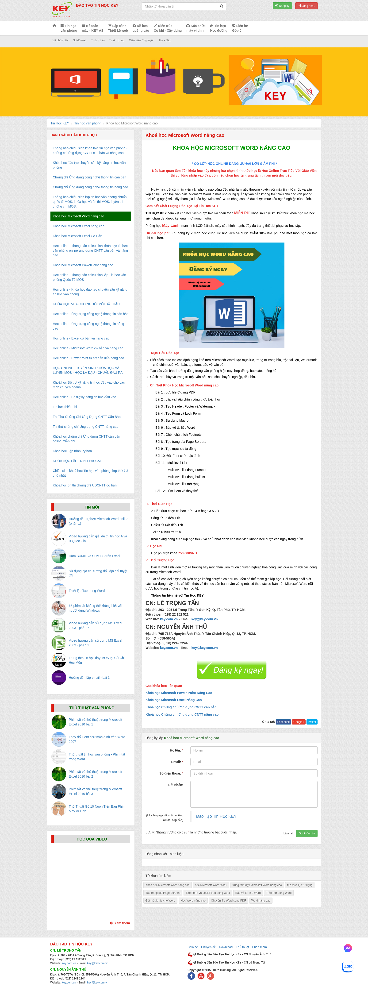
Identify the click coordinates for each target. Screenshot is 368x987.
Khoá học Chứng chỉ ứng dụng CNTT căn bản (181, 707)
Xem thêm (120, 923)
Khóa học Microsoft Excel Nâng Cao (174, 700)
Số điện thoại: (171, 773)
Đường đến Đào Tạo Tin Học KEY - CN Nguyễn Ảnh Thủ (232, 954)
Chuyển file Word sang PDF (228, 900)
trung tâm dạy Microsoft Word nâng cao (257, 885)
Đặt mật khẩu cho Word (160, 900)
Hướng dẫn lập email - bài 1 (89, 677)
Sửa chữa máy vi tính (195, 28)
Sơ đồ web (79, 40)
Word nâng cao (260, 900)
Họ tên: (176, 750)
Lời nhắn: (175, 785)
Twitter (312, 722)
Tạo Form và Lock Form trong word (208, 892)
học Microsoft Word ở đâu (211, 885)
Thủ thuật (242, 947)
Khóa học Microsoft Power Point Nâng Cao (179, 693)
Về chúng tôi (60, 40)
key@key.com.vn (205, 619)
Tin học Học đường (218, 28)
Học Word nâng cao (193, 900)
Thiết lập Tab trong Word (87, 591)
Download (226, 947)
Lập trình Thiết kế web (118, 28)
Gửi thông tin (307, 833)
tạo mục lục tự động (299, 885)
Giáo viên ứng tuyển (141, 40)
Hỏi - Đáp (165, 40)
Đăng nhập (306, 6)
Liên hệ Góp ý (240, 28)
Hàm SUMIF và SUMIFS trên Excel (94, 556)
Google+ (298, 722)
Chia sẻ (193, 947)
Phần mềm (259, 947)
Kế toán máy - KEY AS (93, 28)
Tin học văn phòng (69, 28)
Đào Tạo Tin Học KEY (216, 816)
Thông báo (97, 40)
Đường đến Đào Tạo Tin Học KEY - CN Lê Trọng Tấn (229, 962)
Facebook (283, 722)
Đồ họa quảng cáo (141, 28)
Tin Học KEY (59, 123)
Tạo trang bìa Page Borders (163, 892)
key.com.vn (169, 619)
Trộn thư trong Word (278, 892)
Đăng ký (282, 6)
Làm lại (288, 833)
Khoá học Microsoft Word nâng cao (168, 885)
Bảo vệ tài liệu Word (248, 892)
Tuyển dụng (116, 40)
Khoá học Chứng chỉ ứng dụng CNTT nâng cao (182, 714)
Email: (177, 762)
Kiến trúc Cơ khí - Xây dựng (168, 28)
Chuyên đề (208, 947)
